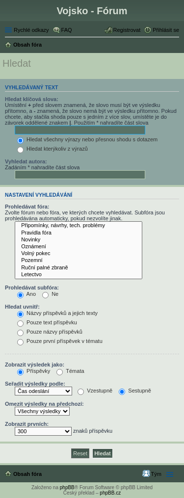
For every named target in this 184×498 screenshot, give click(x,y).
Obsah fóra (27, 474)
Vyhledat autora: (26, 161)
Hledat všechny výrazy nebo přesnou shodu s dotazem (87, 139)
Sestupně (135, 390)
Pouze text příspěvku (47, 322)
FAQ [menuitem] (66, 30)
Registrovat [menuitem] (127, 30)
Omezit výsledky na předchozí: (44, 404)
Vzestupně (95, 390)
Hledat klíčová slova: (31, 99)
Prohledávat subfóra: (32, 287)
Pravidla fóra (78, 233)
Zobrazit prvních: (27, 424)
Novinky (78, 239)
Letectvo (78, 274)
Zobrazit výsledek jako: (34, 364)
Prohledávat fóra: (27, 207)
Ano (26, 294)
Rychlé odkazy (31, 30)
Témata (70, 371)
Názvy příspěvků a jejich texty (57, 313)
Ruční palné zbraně (78, 267)
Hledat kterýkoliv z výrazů (52, 149)
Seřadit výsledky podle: (35, 384)
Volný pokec (78, 253)
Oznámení (78, 246)
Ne (50, 294)
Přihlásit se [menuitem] (166, 30)
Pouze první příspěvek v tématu (60, 341)
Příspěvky (33, 371)
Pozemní (78, 260)
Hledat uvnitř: (22, 307)
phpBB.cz (110, 493)
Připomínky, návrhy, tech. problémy (78, 225)
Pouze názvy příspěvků (49, 332)
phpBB (67, 487)
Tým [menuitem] (156, 474)
